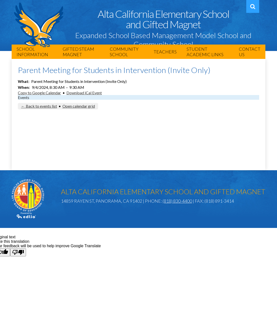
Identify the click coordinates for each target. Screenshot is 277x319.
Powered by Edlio (26, 215)
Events (23, 97)
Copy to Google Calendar (39, 92)
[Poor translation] (18, 252)
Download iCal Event (84, 92)
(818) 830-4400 (177, 201)
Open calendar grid (78, 106)
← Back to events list (39, 106)
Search (252, 8)
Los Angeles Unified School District (28, 195)
